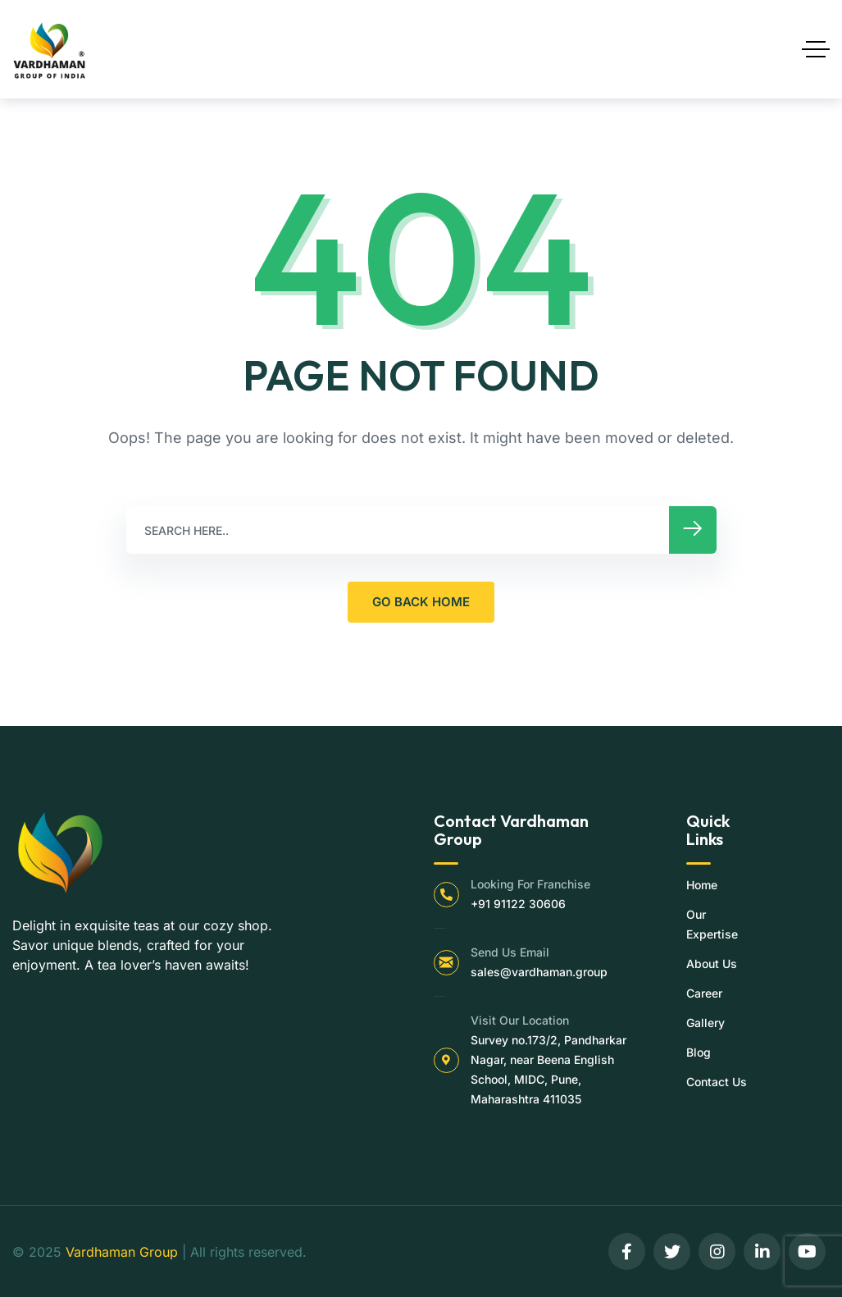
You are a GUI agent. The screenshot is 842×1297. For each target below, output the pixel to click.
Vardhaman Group (122, 1252)
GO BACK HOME (421, 602)
